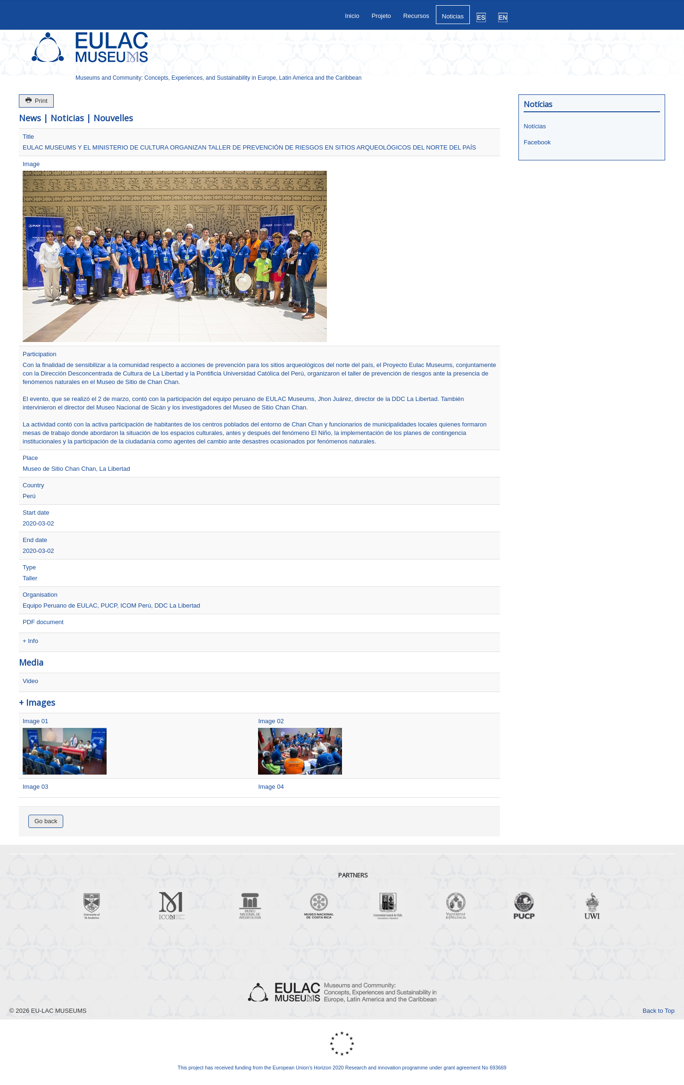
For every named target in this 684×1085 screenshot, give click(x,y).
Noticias (453, 16)
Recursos (416, 15)
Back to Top (658, 1010)
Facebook (537, 142)
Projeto (381, 15)
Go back (45, 821)
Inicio (352, 15)
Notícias (535, 126)
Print (36, 100)
